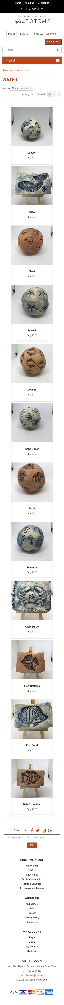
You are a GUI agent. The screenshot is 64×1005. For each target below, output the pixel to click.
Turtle (32, 508)
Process (32, 913)
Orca (32, 212)
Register (24, 34)
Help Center (32, 865)
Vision (32, 908)
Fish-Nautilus (32, 685)
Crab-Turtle (32, 626)
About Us (29, 3)
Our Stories (32, 904)
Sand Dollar (32, 449)
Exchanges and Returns (32, 888)
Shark (32, 271)
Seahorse (32, 567)
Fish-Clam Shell (32, 804)
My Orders (32, 951)
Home (18, 3)
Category (16, 70)
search (58, 50)
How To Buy (32, 874)
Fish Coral (32, 745)
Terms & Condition (32, 884)
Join (31, 845)
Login (11, 34)
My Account (32, 946)
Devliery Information (32, 879)
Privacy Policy (32, 917)
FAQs (32, 870)
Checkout (53, 41)
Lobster (32, 152)
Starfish (32, 330)
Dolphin (32, 389)
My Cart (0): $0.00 (44, 34)
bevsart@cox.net (34, 975)
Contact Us (43, 3)
